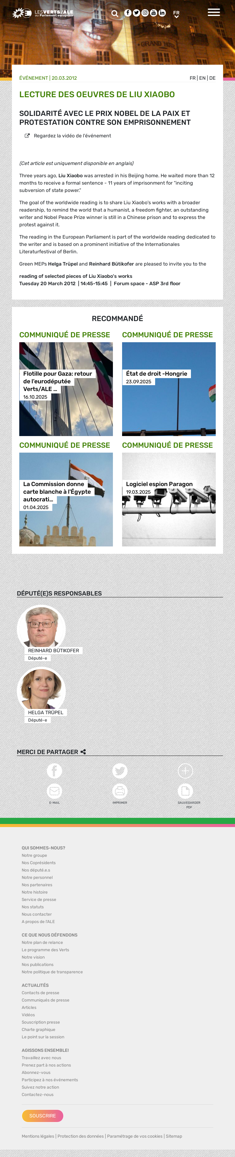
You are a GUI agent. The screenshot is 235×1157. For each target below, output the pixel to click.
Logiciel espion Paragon (159, 484)
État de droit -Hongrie (156, 373)
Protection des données (81, 1136)
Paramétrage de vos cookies (134, 1136)
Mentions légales (38, 1136)
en (202, 78)
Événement (33, 78)
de (212, 78)
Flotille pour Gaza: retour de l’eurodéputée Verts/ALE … (57, 381)
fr (193, 78)
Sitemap (174, 1136)
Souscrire (42, 1116)
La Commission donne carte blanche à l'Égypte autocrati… (57, 492)
